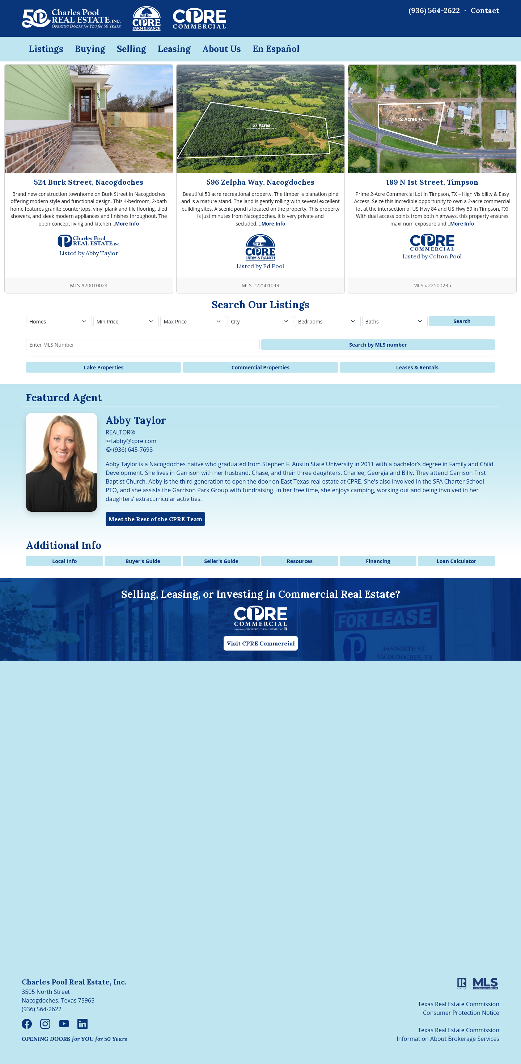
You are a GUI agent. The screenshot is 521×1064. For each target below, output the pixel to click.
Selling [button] (131, 49)
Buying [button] (90, 49)
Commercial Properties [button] (260, 367)
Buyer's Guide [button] (143, 561)
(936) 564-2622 (434, 10)
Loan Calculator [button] (456, 561)
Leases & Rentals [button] (417, 367)
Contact (485, 10)
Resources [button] (300, 561)
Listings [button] (46, 49)
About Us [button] (221, 49)
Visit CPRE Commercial (260, 643)
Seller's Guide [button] (221, 561)
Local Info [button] (64, 561)
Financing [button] (378, 561)
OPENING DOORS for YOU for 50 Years (74, 1038)
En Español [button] (276, 49)
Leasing (174, 49)
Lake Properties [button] (104, 367)
